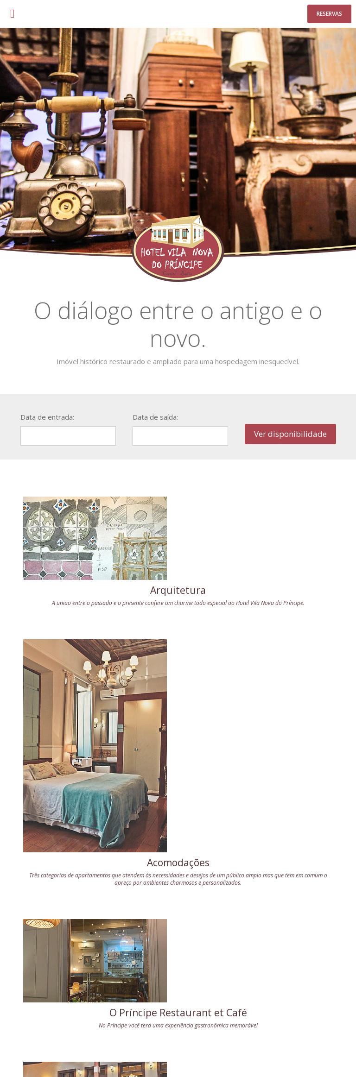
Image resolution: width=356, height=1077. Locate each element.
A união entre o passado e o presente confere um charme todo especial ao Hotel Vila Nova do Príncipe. (95, 606)
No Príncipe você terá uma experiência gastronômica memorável (96, 756)
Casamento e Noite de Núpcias (96, 890)
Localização (188, 1055)
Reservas (329, 14)
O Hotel (43, 1055)
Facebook (289, 996)
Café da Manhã (260, 884)
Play (336, 996)
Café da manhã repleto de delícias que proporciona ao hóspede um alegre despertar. (260, 901)
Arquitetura (96, 590)
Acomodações (260, 719)
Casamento (71, 1055)
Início (23, 1055)
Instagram (312, 996)
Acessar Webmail (229, 1055)
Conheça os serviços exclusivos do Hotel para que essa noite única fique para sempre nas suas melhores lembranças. (96, 910)
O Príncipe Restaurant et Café (96, 740)
